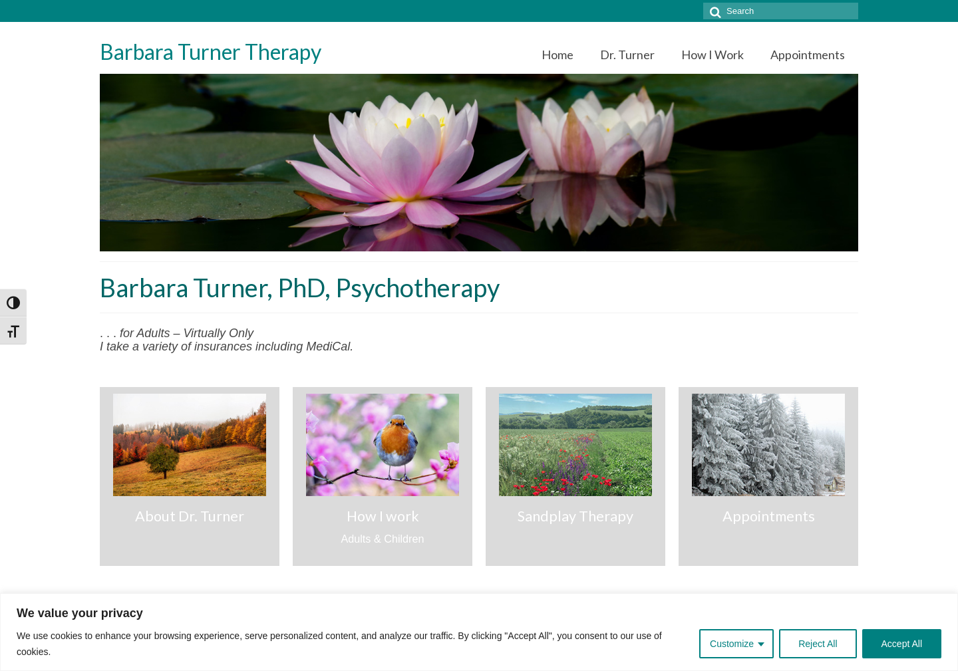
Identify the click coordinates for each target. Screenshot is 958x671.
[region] (479, 632)
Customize (732, 643)
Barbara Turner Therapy (210, 52)
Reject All (817, 643)
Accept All (901, 643)
